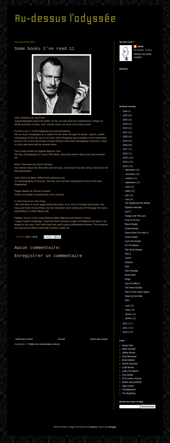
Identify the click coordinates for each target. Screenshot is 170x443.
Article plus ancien (99, 339)
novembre (130, 174)
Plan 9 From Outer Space (137, 292)
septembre (130, 182)
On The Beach (132, 245)
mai (127, 199)
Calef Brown (128, 367)
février (128, 314)
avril (127, 305)
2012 (125, 323)
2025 (125, 115)
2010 (125, 332)
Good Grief (130, 275)
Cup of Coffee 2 (132, 283)
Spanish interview (133, 207)
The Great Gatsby (133, 249)
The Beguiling (128, 393)
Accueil (61, 339)
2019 (125, 141)
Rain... (128, 300)
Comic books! (131, 237)
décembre (130, 170)
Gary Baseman (129, 356)
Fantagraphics (129, 389)
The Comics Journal (131, 378)
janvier (128, 318)
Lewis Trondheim (130, 371)
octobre (129, 178)
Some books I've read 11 (137, 232)
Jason (140, 46)
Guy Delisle (127, 375)
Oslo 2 (128, 254)
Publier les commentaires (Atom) (44, 344)
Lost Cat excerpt (133, 241)
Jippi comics (128, 386)
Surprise (129, 262)
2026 (125, 111)
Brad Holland (128, 360)
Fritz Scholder (131, 271)
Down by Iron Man (133, 296)
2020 (125, 136)
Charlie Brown (131, 228)
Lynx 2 (128, 211)
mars (128, 310)
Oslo (127, 266)
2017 (125, 149)
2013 (125, 166)
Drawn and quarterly (132, 382)
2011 (125, 328)
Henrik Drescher (130, 363)
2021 (125, 132)
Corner (128, 258)
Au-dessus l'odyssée (65, 18)
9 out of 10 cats (132, 220)
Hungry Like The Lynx (135, 216)
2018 (125, 145)
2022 (125, 128)
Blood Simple (131, 224)
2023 (125, 124)
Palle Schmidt (128, 349)
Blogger (112, 427)
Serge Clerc (127, 345)
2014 (125, 162)
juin (127, 195)
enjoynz (93, 427)
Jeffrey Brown (128, 352)
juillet (128, 191)
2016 (125, 153)
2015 (125, 157)
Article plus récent (24, 339)
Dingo (127, 279)
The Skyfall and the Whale (137, 203)
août (127, 187)
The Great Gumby (133, 287)
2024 (125, 120)
